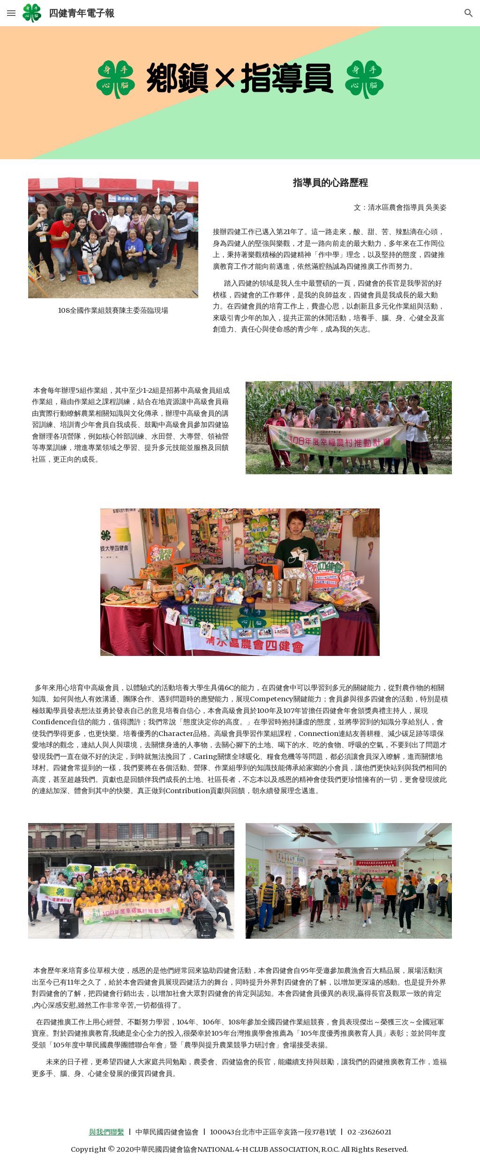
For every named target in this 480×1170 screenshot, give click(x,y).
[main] (113, 310)
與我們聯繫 (106, 1132)
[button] (11, 13)
